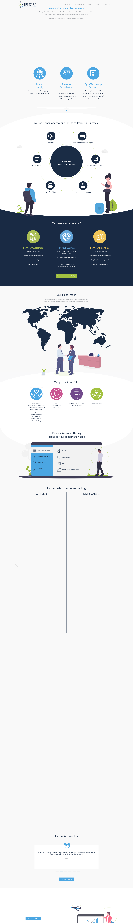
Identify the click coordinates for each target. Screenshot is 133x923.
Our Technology (79, 4)
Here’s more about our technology (66, 276)
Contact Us (106, 4)
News (89, 4)
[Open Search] (114, 4)
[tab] (42, 450)
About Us (67, 4)
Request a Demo (66, 879)
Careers (97, 4)
